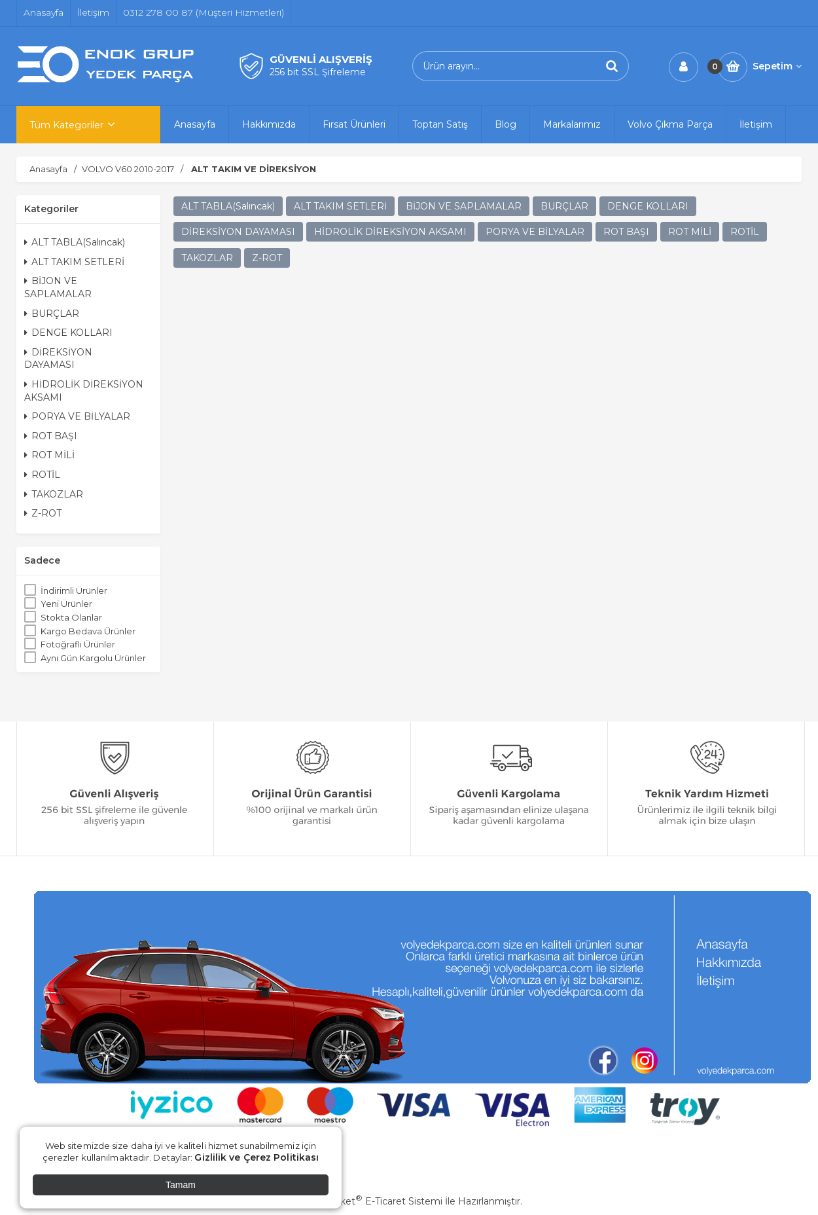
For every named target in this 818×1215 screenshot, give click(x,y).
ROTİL (42, 475)
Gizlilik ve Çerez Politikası (256, 1157)
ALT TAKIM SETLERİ (74, 262)
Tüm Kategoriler (66, 125)
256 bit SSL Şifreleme (318, 72)
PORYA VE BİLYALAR (77, 416)
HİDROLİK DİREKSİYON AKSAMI (83, 390)
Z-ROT (43, 513)
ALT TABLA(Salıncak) (74, 242)
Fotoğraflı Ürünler (78, 644)
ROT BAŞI (50, 436)
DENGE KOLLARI (68, 332)
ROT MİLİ (49, 455)
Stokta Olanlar (71, 617)
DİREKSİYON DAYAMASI (58, 358)
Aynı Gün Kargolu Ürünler (93, 658)
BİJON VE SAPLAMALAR (58, 287)
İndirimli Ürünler (74, 590)
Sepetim (777, 66)
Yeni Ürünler (66, 603)
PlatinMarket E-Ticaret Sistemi (369, 1201)
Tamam (181, 1185)
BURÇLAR (51, 313)
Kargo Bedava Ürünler (88, 631)
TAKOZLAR (53, 494)
